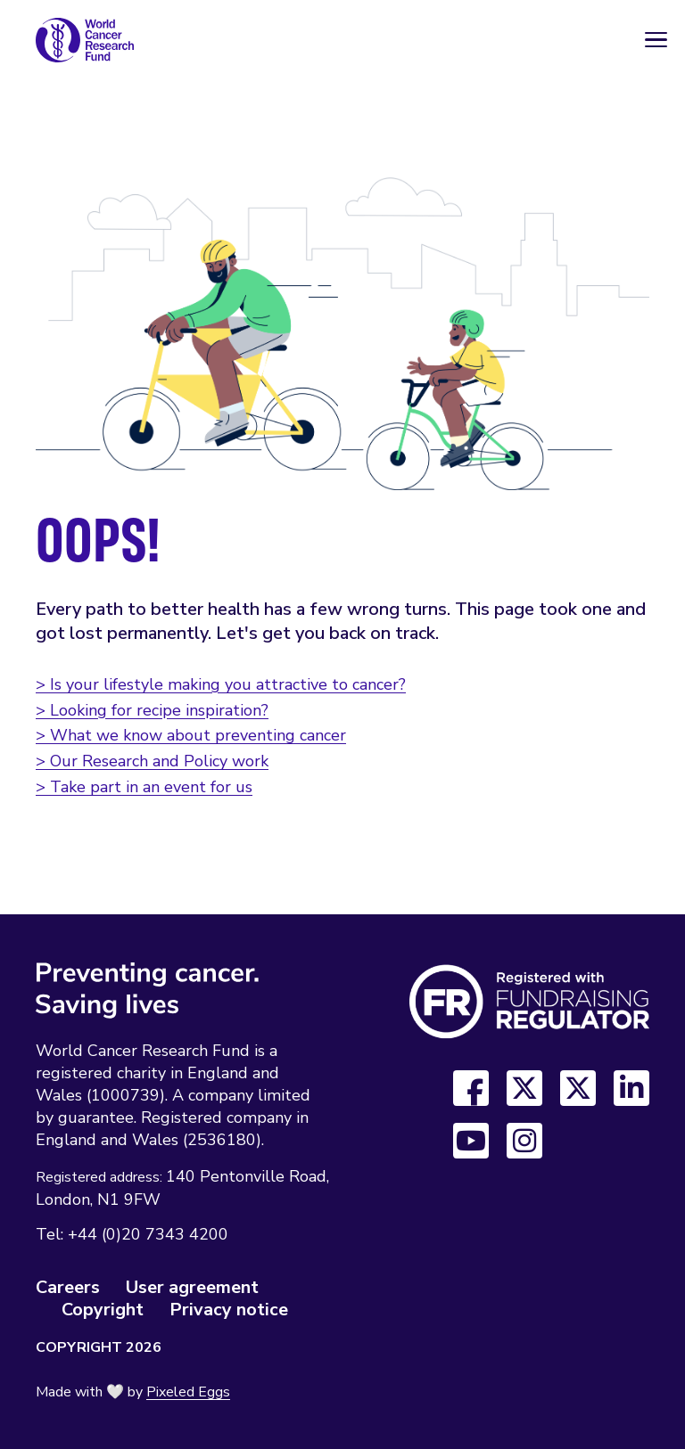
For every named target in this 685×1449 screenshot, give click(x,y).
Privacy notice (228, 1309)
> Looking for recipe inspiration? (152, 710)
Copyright (103, 1309)
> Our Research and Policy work (152, 761)
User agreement (192, 1287)
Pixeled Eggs (188, 1392)
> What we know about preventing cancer (191, 735)
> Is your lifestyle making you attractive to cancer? (221, 684)
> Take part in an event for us (144, 787)
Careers (68, 1287)
